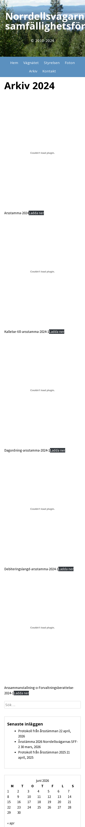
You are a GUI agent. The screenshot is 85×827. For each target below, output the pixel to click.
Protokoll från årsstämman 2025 (42, 752)
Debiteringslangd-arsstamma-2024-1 (31, 569)
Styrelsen (52, 62)
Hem (14, 62)
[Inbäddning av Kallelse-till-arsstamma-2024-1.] (42, 272)
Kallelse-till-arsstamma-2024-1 (26, 331)
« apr (10, 823)
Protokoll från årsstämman (38, 731)
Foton (70, 62)
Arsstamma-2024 (16, 213)
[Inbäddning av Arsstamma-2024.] (42, 153)
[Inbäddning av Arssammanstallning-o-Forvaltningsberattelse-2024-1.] (42, 628)
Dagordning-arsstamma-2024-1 (27, 450)
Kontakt (49, 71)
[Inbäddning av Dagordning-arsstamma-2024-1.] (42, 390)
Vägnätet (31, 62)
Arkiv (33, 71)
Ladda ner (36, 213)
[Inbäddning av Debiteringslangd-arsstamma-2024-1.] (42, 509)
